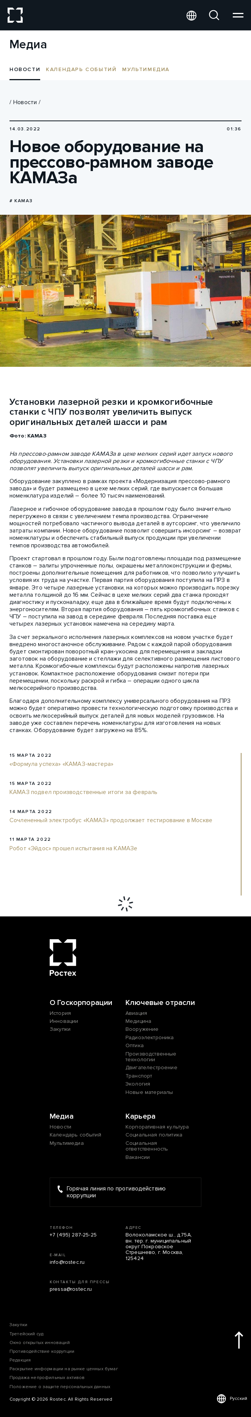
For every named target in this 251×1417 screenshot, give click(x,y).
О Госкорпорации (81, 1002)
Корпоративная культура (157, 1127)
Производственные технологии (151, 1057)
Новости (25, 102)
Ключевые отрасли (160, 1002)
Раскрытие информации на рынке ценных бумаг (63, 1368)
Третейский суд (26, 1333)
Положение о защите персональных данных (59, 1386)
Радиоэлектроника (150, 1037)
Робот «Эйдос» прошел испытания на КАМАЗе (73, 848)
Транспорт (139, 1076)
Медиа (62, 1116)
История (60, 1013)
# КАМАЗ (21, 200)
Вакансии (138, 1157)
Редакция (20, 1360)
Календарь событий (81, 69)
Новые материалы (149, 1092)
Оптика (135, 1045)
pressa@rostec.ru (71, 1289)
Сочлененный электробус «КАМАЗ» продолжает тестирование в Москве (110, 820)
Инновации (64, 1021)
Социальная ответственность (147, 1146)
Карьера (140, 1116)
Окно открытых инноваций (39, 1342)
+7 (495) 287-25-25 (73, 1235)
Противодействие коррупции (41, 1351)
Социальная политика (154, 1135)
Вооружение (142, 1029)
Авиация (136, 1013)
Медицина (138, 1021)
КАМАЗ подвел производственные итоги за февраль (83, 792)
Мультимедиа (145, 69)
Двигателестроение (151, 1067)
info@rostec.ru (67, 1262)
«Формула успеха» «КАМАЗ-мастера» (61, 764)
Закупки (60, 1029)
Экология (138, 1084)
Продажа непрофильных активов (47, 1377)
